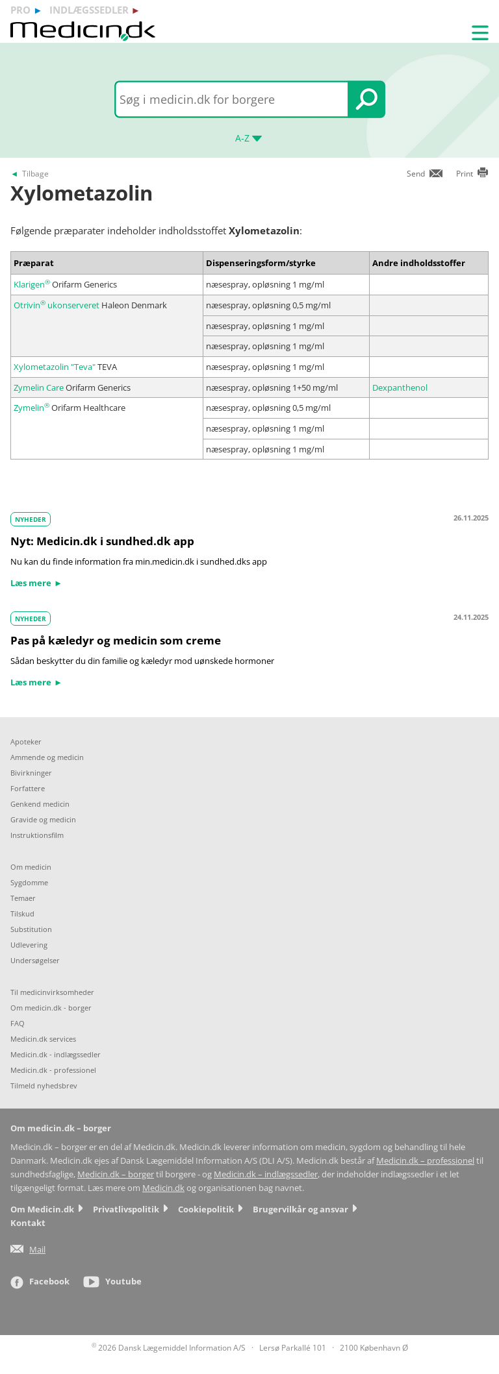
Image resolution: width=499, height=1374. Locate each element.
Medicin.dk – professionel (425, 1160)
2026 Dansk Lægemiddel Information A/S (169, 1347)
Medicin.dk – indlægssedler (266, 1174)
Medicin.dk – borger (115, 1174)
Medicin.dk (163, 1188)
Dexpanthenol (400, 387)
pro (20, 9)
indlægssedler (89, 9)
